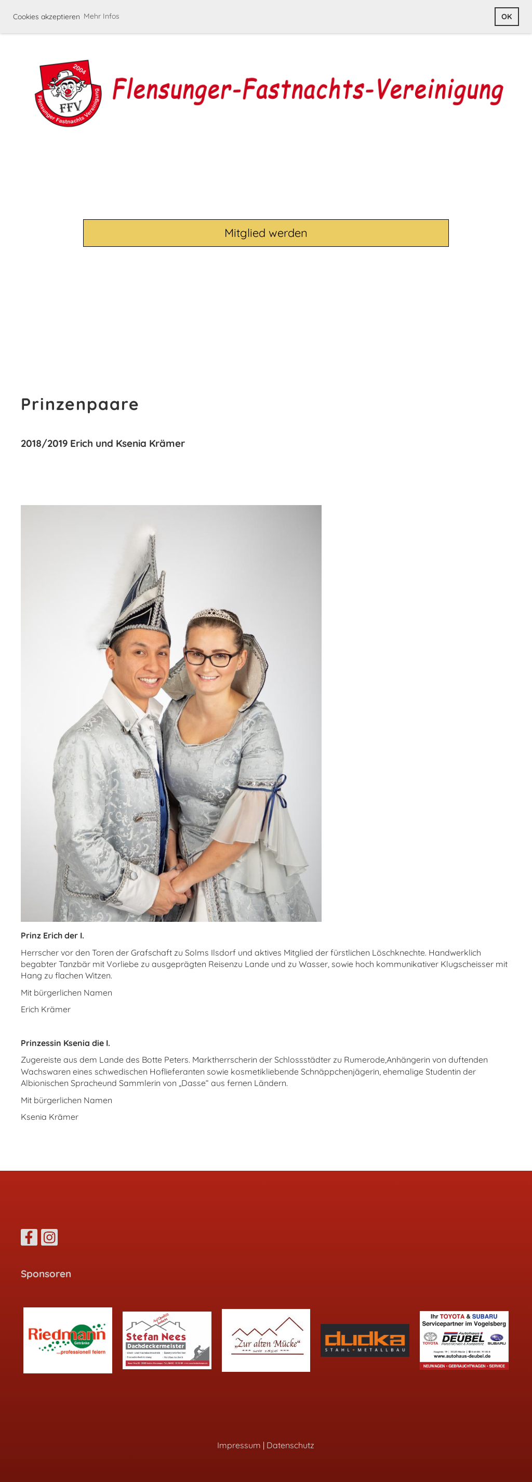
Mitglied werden (266, 233)
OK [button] (506, 16)
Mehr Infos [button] (101, 16)
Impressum (239, 1445)
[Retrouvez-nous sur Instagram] (49, 1239)
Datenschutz (290, 1445)
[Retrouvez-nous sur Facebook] (29, 1239)
